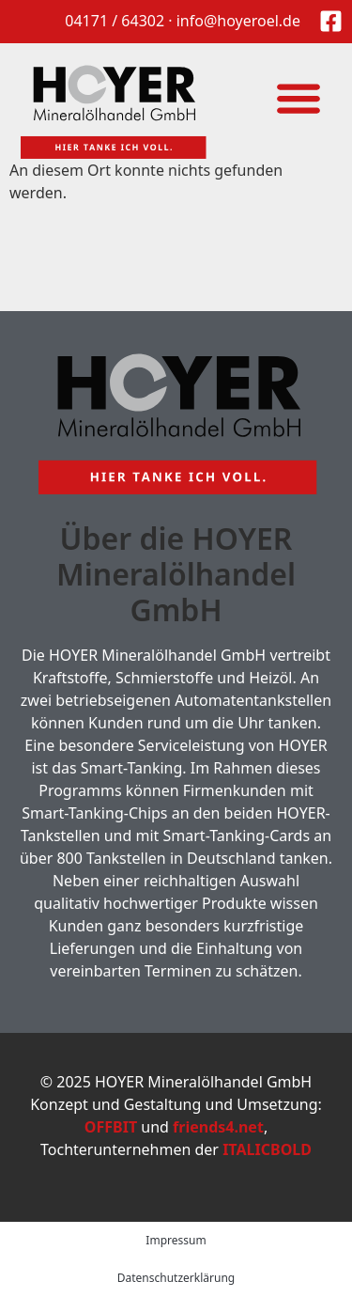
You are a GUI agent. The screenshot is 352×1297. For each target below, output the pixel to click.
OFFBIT (110, 1127)
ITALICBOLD (267, 1149)
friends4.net (218, 1127)
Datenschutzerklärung (176, 1278)
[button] (298, 97)
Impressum (175, 1240)
